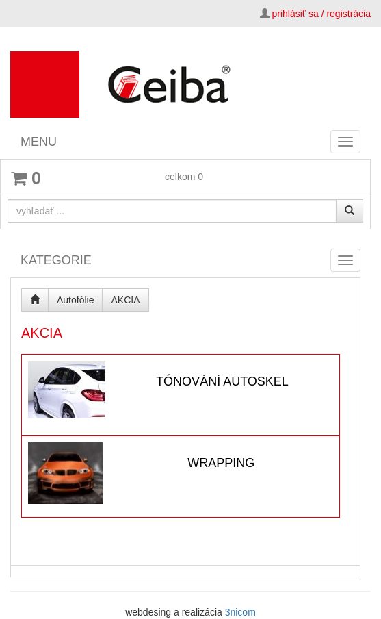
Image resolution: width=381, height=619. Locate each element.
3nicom (240, 612)
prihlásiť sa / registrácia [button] (321, 13)
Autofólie (75, 299)
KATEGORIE (56, 260)
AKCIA (125, 299)
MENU (39, 142)
